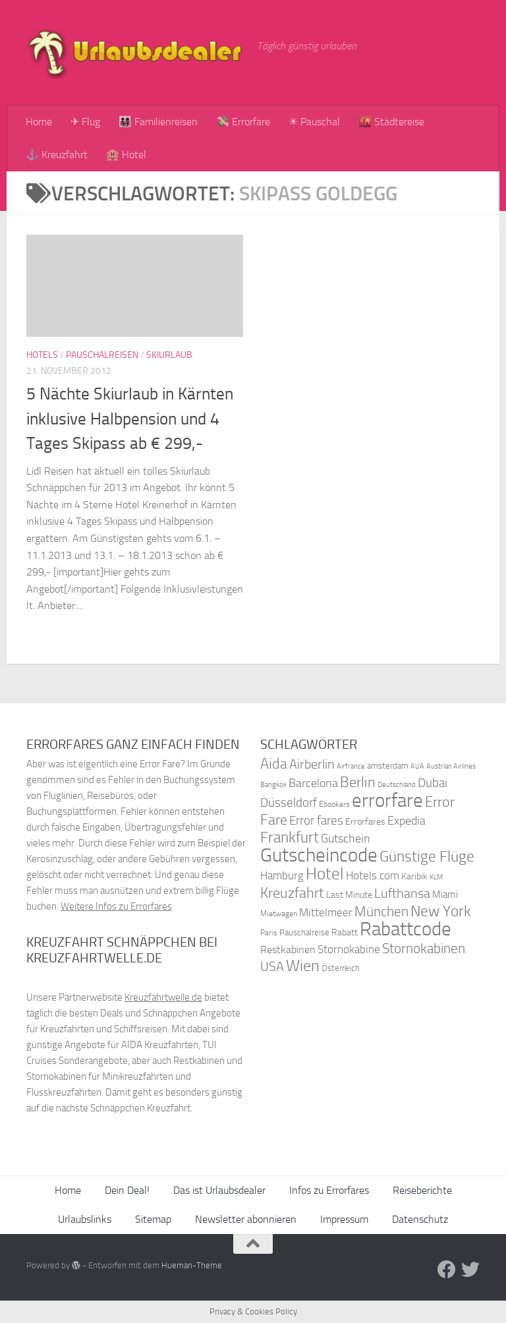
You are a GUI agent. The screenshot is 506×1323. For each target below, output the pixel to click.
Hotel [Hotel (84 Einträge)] (325, 873)
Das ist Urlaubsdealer (219, 1190)
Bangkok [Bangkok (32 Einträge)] (273, 784)
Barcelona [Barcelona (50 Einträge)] (313, 783)
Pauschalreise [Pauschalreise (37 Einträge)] (304, 932)
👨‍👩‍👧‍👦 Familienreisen (158, 121)
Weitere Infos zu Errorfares (116, 906)
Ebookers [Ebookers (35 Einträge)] (334, 804)
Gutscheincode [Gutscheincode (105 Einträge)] (319, 855)
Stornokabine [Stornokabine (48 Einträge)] (349, 949)
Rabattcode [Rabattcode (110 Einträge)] (405, 929)
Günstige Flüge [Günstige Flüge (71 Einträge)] (427, 857)
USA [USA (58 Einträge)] (272, 966)
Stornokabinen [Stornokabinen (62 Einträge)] (423, 948)
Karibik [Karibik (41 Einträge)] (414, 876)
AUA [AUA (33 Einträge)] (417, 766)
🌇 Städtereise (391, 121)
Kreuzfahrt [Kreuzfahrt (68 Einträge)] (292, 893)
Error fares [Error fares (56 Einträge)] (316, 820)
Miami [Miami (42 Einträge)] (445, 894)
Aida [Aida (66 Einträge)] (273, 764)
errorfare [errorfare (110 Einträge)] (387, 800)
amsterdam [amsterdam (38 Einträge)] (387, 766)
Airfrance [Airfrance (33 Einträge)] (351, 766)
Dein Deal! (127, 1190)
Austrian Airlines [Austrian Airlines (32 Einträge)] (451, 766)
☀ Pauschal (314, 121)
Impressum (344, 1219)
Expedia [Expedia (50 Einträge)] (406, 821)
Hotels (42, 355)
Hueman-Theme (191, 1265)
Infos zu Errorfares (329, 1190)
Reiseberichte (422, 1190)
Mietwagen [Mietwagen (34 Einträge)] (278, 913)
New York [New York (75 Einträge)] (440, 911)
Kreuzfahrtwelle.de (163, 997)
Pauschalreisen (102, 355)
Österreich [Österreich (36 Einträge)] (341, 968)
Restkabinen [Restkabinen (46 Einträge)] (288, 949)
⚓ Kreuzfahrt (57, 154)
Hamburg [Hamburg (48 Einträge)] (282, 875)
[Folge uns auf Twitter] (470, 1269)
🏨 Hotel (126, 154)
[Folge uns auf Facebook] (446, 1269)
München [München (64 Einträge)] (381, 911)
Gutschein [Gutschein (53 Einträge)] (345, 838)
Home (39, 121)
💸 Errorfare (243, 121)
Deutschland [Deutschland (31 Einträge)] (397, 784)
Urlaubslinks (84, 1219)
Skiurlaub (169, 355)
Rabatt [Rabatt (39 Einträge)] (344, 932)
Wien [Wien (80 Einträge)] (303, 965)
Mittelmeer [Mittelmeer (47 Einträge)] (325, 912)
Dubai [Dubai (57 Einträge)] (432, 782)
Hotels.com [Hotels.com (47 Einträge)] (372, 875)
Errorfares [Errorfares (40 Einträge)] (365, 821)
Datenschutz (420, 1219)
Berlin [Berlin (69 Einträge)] (358, 782)
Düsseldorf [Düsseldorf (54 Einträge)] (288, 803)
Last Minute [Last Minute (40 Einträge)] (349, 894)
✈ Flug (85, 121)
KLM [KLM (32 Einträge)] (436, 877)
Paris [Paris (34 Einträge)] (268, 932)
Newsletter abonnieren (245, 1219)
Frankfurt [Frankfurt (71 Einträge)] (289, 837)
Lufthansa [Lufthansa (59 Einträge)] (402, 893)
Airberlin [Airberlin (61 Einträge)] (312, 764)
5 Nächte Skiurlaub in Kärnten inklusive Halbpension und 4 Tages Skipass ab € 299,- (129, 418)
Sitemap (153, 1219)
